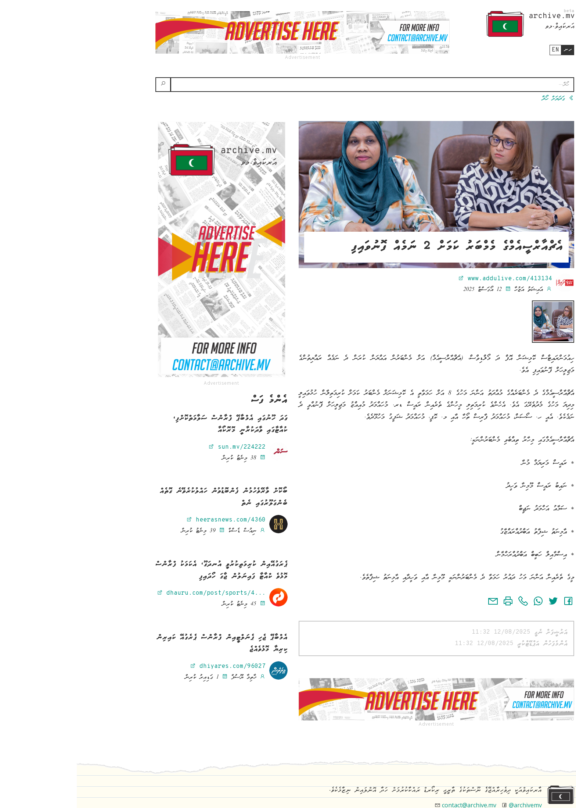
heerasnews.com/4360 (149, 520)
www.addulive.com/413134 (428, 278)
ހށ (491, 50)
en (478, 50)
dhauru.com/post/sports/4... (134, 593)
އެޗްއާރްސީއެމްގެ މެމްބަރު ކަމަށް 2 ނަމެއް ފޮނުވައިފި (380, 247)
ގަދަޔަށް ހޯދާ (481, 99)
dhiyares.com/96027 (151, 666)
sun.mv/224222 (160, 447)
